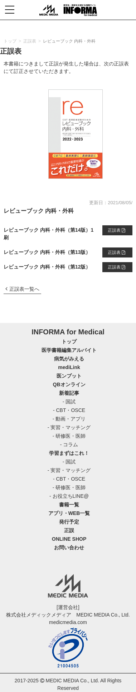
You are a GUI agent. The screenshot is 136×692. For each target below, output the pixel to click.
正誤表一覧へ (22, 289)
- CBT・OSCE (69, 410)
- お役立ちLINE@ (69, 496)
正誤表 (116, 230)
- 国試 (69, 401)
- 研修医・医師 (69, 436)
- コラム (69, 444)
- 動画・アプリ (69, 419)
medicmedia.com (68, 622)
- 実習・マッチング (69, 427)
